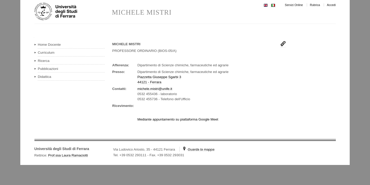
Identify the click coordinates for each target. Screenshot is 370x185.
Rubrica (315, 4)
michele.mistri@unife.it (154, 89)
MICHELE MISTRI (142, 12)
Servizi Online (294, 4)
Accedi (331, 4)
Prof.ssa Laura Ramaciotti (68, 155)
